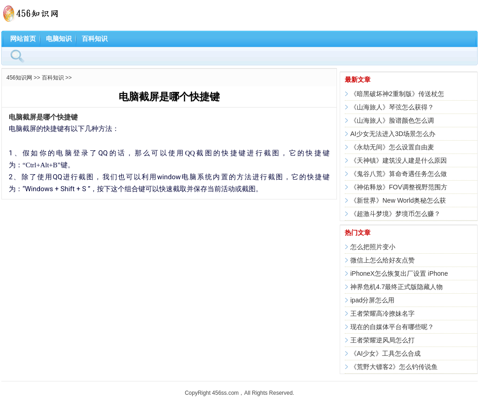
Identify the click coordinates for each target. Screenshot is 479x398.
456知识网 (19, 77)
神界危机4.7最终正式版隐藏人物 (396, 286)
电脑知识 (59, 38)
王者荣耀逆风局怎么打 (382, 340)
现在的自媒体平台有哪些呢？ (392, 326)
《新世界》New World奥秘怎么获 (398, 200)
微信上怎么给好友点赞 (382, 260)
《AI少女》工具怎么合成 (385, 353)
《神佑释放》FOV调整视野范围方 (398, 187)
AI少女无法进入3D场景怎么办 (392, 133)
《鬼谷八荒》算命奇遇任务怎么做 (398, 173)
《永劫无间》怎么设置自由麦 (392, 147)
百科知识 (95, 38)
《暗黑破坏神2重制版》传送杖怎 (397, 93)
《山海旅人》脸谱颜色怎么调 (392, 120)
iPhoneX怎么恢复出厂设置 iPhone (399, 273)
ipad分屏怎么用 (372, 300)
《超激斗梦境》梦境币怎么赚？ (395, 213)
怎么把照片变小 (372, 246)
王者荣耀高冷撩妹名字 (382, 313)
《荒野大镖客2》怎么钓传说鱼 (394, 366)
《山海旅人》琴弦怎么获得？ (392, 107)
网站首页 (23, 38)
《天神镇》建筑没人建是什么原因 (398, 160)
